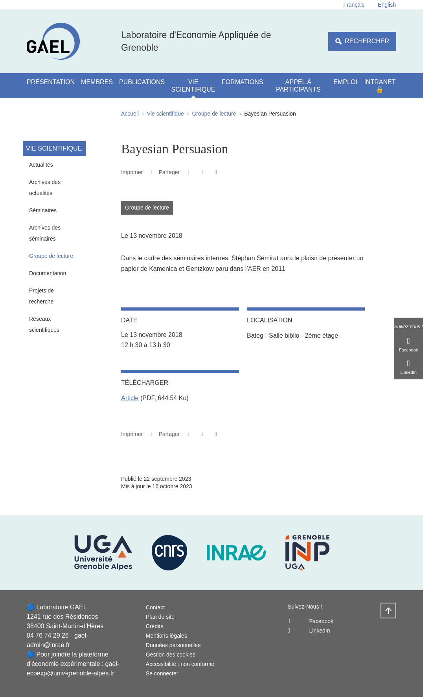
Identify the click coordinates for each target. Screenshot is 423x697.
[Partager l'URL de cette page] (216, 172)
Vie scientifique (193, 86)
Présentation (51, 82)
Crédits (154, 626)
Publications (142, 82)
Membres (97, 82)
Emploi (345, 82)
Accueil (130, 113)
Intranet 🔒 (379, 86)
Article (129, 398)
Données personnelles (173, 645)
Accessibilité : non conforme (180, 664)
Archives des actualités (45, 187)
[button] (188, 172)
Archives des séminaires (45, 233)
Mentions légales (166, 636)
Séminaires (43, 210)
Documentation (47, 273)
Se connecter (162, 673)
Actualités (41, 165)
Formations (242, 82)
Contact (155, 607)
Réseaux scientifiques (44, 324)
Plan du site (160, 617)
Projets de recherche (41, 296)
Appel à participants (298, 86)
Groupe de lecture (214, 113)
